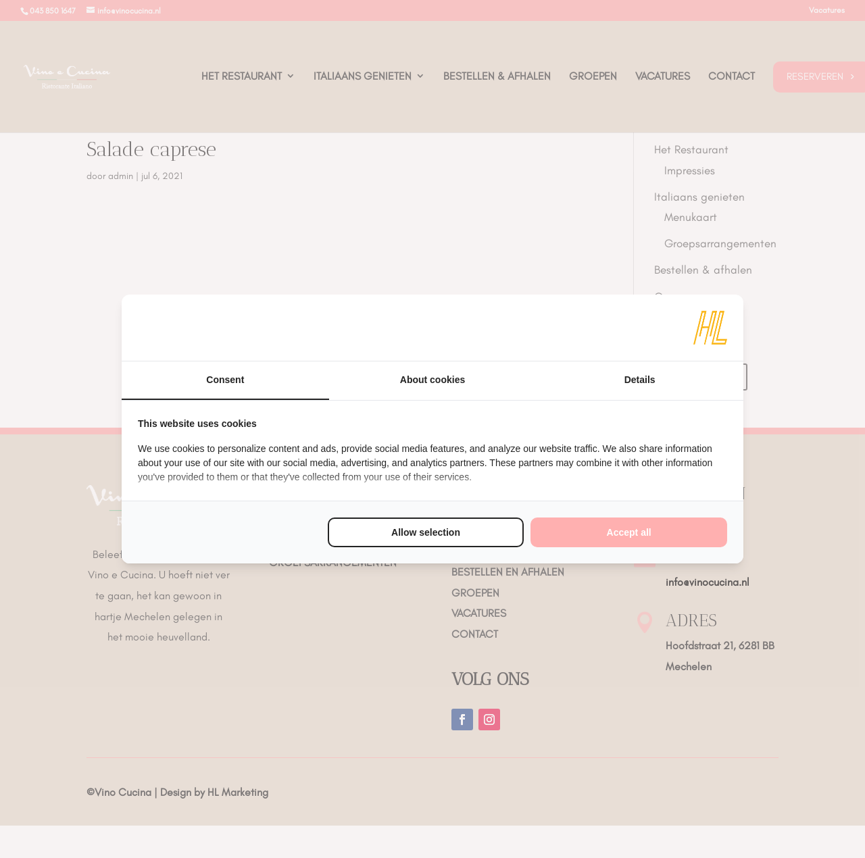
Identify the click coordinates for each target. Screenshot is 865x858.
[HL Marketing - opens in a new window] (710, 328)
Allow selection (425, 532)
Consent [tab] (225, 379)
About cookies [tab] (432, 379)
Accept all (629, 532)
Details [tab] (640, 379)
